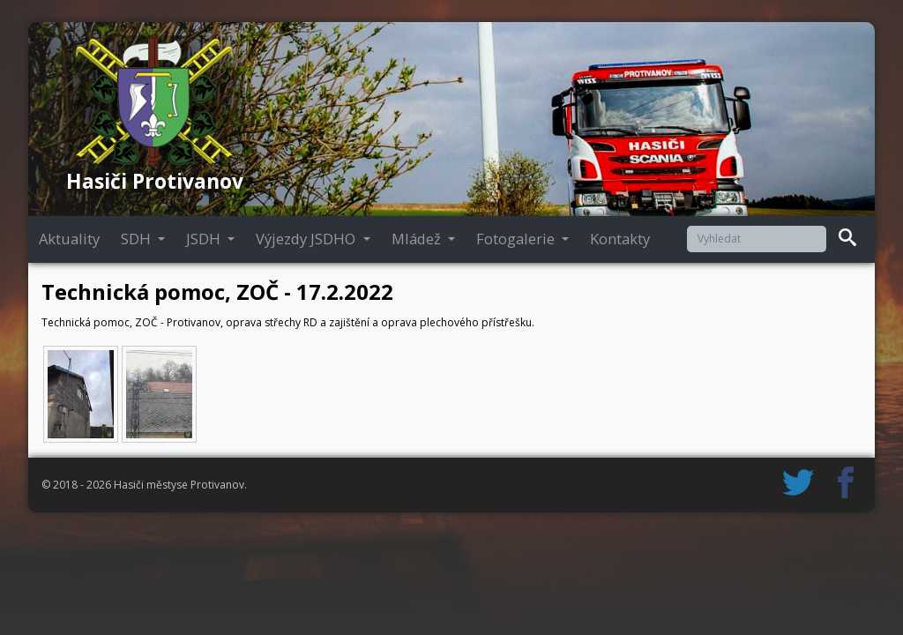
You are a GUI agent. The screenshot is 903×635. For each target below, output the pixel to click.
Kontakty (620, 238)
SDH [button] (137, 238)
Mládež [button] (418, 238)
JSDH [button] (205, 238)
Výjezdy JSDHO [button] (307, 238)
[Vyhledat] (756, 239)
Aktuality (69, 238)
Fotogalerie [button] (517, 238)
